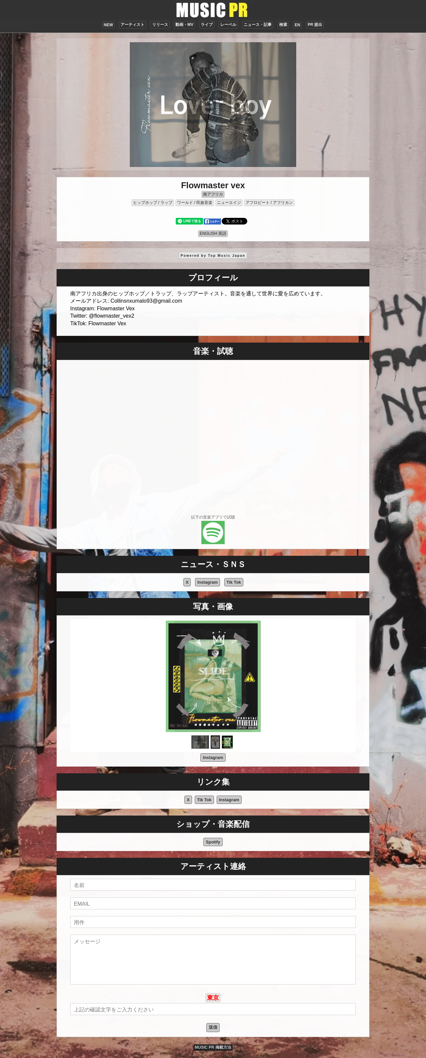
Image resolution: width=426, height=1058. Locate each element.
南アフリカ (213, 194)
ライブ (207, 24)
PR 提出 (315, 24)
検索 (283, 24)
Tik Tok (234, 582)
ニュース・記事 (258, 24)
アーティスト (132, 24)
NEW (108, 25)
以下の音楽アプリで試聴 (213, 517)
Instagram (207, 582)
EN (297, 25)
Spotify (213, 841)
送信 (213, 1027)
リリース (160, 24)
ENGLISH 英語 (213, 233)
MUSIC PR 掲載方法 (213, 1047)
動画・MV (184, 24)
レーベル (228, 24)
